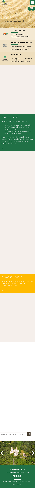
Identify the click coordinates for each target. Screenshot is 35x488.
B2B (31, 8)
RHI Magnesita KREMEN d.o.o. (21, 42)
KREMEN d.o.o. (16, 54)
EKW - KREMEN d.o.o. (18, 31)
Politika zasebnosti (17, 484)
